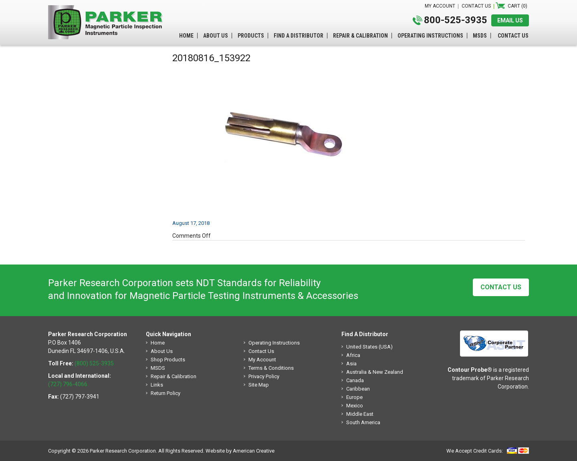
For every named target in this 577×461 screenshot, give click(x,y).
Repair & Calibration (173, 376)
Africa (353, 355)
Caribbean (358, 389)
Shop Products (168, 360)
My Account (262, 360)
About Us (162, 351)
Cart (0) (517, 6)
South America (363, 422)
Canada (355, 380)
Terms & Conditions (271, 368)
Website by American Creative (240, 451)
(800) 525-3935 (94, 363)
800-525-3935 (455, 20)
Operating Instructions (274, 343)
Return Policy (165, 393)
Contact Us (500, 287)
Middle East (359, 414)
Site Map (258, 385)
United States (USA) (369, 347)
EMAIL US (510, 20)
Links (157, 385)
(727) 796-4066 (67, 384)
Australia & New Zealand (374, 372)
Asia (351, 364)
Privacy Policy (263, 376)
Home (158, 343)
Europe (354, 397)
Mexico (354, 406)
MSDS (158, 368)
